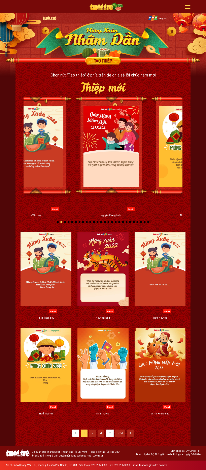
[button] (188, 6)
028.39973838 (99, 465)
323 (120, 433)
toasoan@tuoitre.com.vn (153, 465)
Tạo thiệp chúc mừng (103, 61)
